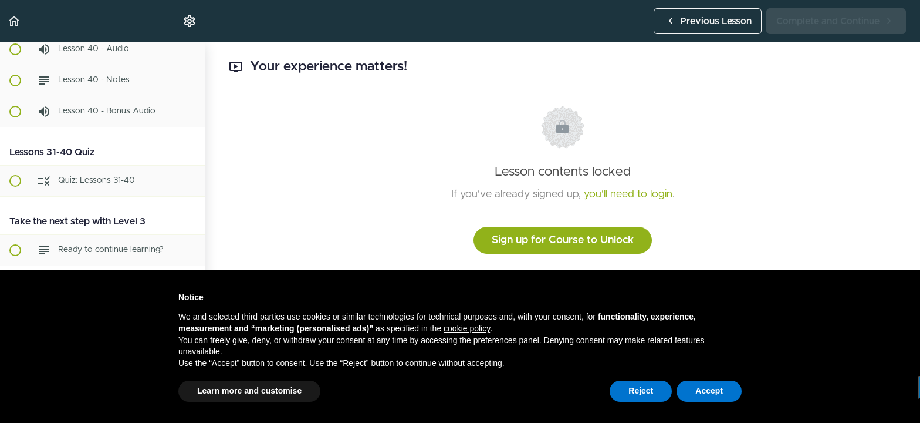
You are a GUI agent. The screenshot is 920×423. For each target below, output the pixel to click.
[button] (14, 21)
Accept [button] (709, 390)
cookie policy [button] (467, 328)
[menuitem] (190, 21)
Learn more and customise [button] (249, 390)
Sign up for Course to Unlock (563, 240)
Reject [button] (640, 390)
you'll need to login (628, 194)
